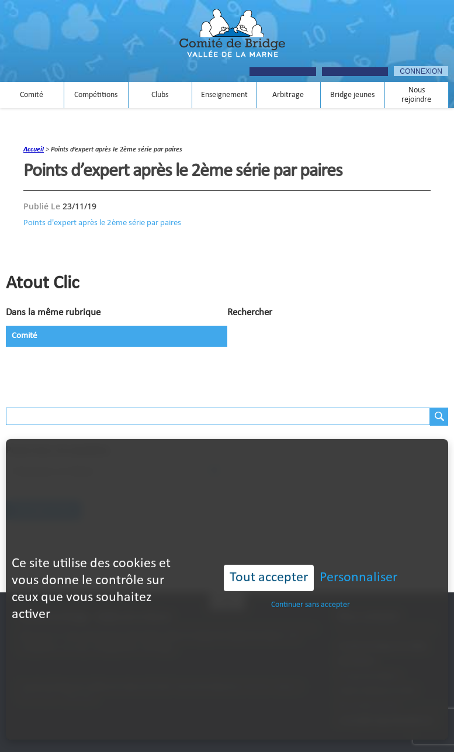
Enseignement (224, 95)
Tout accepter (269, 562)
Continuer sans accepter (310, 589)
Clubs (159, 95)
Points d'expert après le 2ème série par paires (102, 222)
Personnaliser (358, 562)
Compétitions (95, 95)
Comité (31, 95)
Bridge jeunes (352, 95)
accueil (33, 149)
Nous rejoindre (416, 95)
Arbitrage (288, 95)
